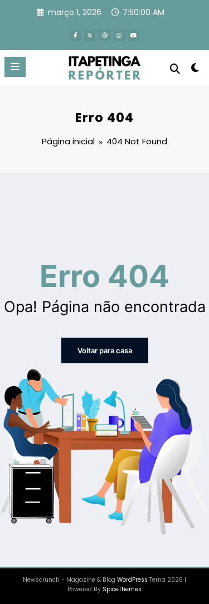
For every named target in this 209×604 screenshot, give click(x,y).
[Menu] (15, 66)
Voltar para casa (105, 349)
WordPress (132, 577)
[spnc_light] (195, 69)
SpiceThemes (122, 587)
